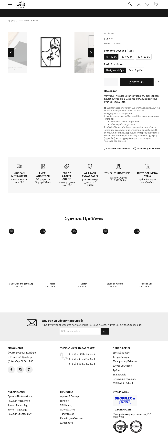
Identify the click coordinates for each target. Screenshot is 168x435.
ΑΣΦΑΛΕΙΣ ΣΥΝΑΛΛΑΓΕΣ (90, 177)
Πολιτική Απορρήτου (19, 390)
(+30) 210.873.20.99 (82, 343)
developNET (111, 430)
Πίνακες (64, 390)
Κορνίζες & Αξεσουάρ (71, 408)
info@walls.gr (25, 346)
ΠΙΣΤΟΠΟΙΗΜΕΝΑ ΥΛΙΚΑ (147, 177)
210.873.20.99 (118, 182)
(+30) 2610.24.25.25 (82, 348)
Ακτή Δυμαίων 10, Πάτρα (23, 342)
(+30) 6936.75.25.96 (82, 353)
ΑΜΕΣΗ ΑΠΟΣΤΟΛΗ (43, 177)
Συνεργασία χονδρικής (125, 368)
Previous (11, 55)
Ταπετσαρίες (67, 403)
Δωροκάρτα (66, 412)
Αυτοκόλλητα (67, 399)
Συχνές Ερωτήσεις (123, 355)
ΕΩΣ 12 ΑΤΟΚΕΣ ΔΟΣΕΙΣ (67, 178)
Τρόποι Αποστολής (18, 394)
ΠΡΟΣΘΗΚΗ (136, 86)
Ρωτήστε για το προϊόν (148, 150)
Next (91, 55)
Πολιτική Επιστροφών (20, 403)
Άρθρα (116, 359)
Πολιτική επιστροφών (118, 150)
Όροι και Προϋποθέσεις (20, 386)
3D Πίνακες (66, 394)
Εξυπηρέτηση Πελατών (125, 351)
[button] (10, 5)
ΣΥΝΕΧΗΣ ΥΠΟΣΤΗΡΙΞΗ (118, 175)
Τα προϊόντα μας (121, 346)
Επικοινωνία (119, 364)
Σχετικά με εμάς (121, 342)
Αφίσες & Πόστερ (69, 386)
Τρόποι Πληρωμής (17, 399)
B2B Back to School (123, 373)
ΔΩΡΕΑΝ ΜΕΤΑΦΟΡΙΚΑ (19, 177)
